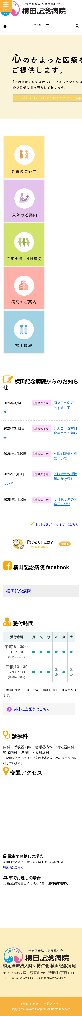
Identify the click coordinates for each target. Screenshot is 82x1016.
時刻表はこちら (13, 867)
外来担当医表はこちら (32, 709)
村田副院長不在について (65, 456)
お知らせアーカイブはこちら (57, 524)
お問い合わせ (29, 1004)
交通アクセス (52, 1004)
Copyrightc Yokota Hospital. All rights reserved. (41, 1009)
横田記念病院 (18, 591)
